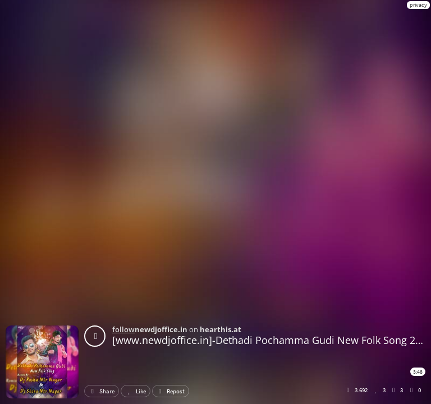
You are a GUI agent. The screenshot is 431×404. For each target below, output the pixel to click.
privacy (418, 4)
